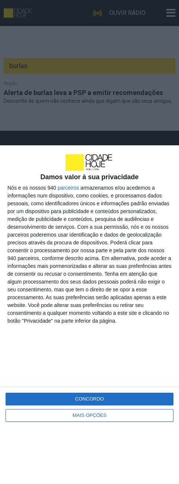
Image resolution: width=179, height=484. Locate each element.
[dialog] (89, 314)
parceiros (68, 187)
